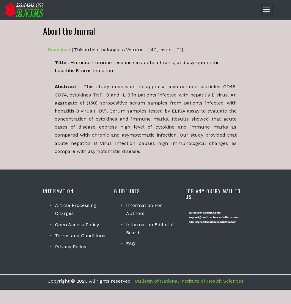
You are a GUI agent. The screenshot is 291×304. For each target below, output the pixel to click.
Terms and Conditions (80, 235)
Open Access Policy (77, 224)
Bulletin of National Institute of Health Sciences (189, 281)
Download (59, 50)
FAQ (130, 243)
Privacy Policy (70, 246)
